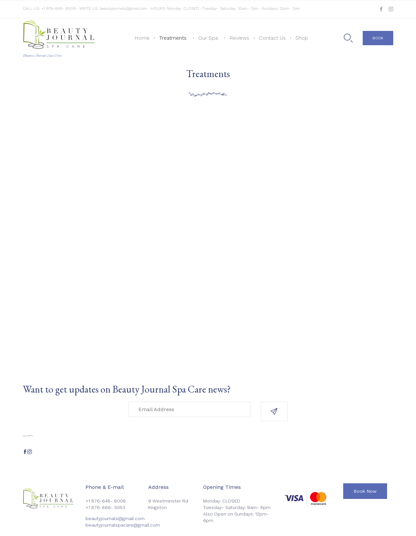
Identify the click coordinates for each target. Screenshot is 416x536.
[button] (378, 38)
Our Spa (208, 38)
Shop (301, 38)
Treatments (173, 38)
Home (142, 38)
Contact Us (272, 38)
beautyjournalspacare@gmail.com (122, 525)
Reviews (239, 38)
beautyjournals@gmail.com (123, 8)
